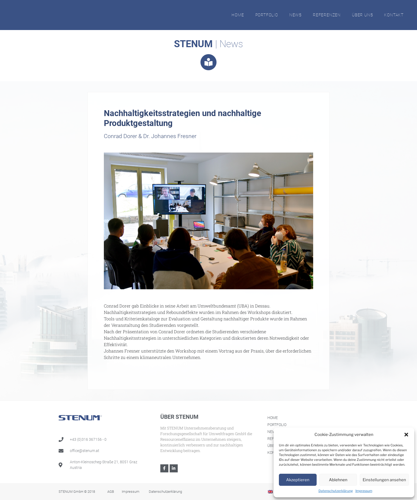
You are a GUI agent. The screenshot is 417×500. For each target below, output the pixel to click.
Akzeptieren (297, 479)
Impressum (363, 491)
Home (238, 15)
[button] (406, 434)
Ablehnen (338, 479)
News (295, 15)
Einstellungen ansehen (384, 479)
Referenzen (327, 15)
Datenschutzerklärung (336, 491)
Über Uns (362, 15)
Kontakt (394, 15)
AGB (110, 492)
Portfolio (266, 15)
